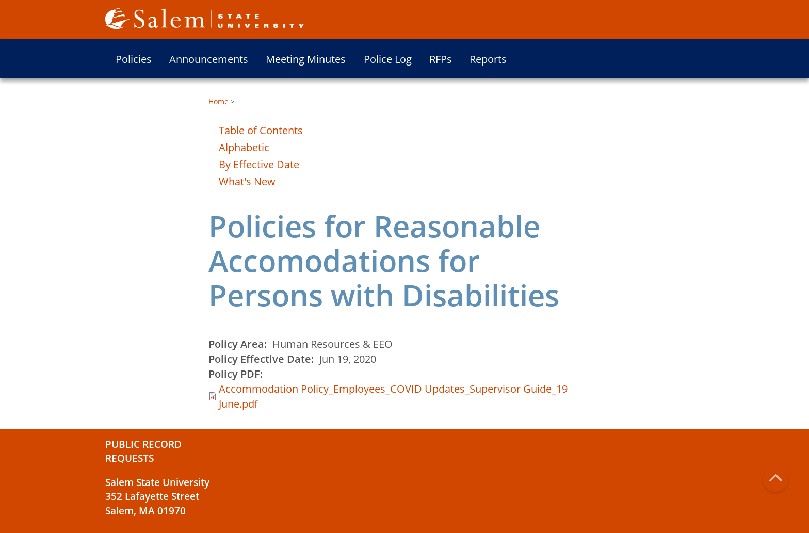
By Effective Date (259, 164)
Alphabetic (244, 147)
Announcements (208, 59)
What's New (247, 181)
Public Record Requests (143, 451)
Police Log (388, 59)
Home (218, 101)
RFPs (440, 59)
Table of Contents (261, 130)
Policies (134, 59)
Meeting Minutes (306, 59)
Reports (488, 59)
